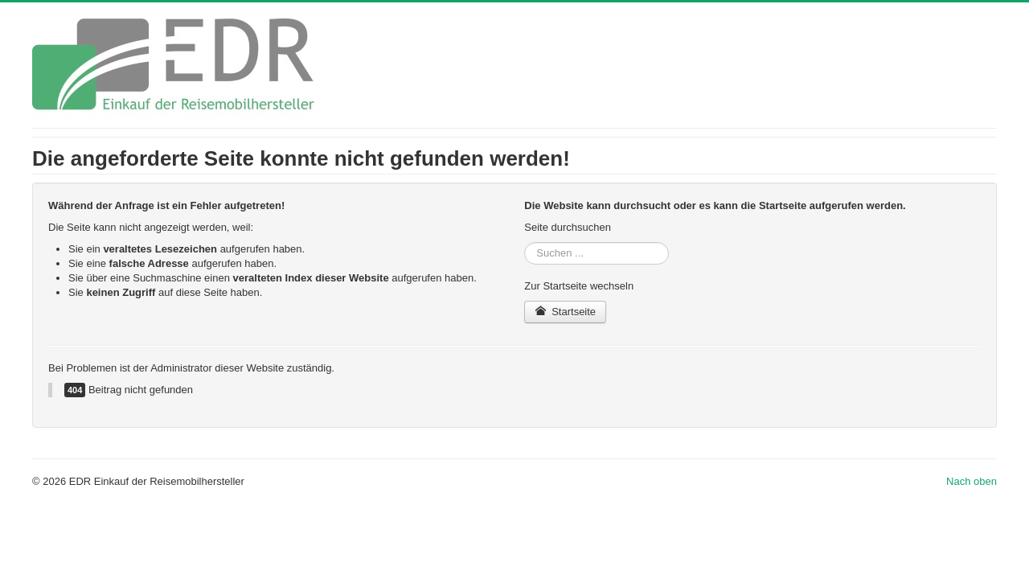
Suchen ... (524, 242)
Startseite (565, 312)
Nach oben (971, 481)
